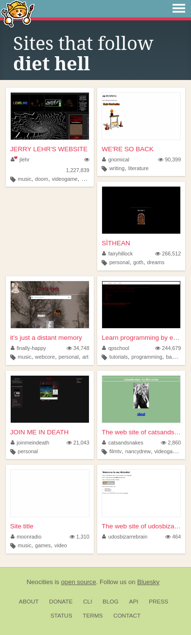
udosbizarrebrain (124, 537)
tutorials (118, 357)
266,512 (168, 253)
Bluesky (148, 582)
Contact (126, 615)
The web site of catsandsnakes (141, 432)
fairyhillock (117, 253)
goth (138, 262)
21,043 (78, 442)
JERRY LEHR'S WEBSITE (49, 149)
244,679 (168, 348)
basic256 (176, 357)
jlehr (20, 159)
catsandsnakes (122, 442)
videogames (168, 451)
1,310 (79, 537)
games (43, 545)
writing (116, 168)
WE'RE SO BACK (128, 149)
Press (158, 601)
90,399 (169, 159)
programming (146, 357)
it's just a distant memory (46, 337)
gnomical (115, 159)
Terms (93, 615)
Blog (111, 601)
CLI (87, 601)
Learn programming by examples (141, 337)
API (134, 601)
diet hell (51, 64)
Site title (22, 526)
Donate (60, 601)
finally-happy (28, 348)
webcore (45, 357)
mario (87, 179)
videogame (65, 179)
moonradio (26, 537)
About (29, 601)
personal (119, 262)
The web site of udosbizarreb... (141, 526)
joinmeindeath (30, 442)
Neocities (40, 582)
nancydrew (138, 451)
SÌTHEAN (116, 243)
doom (41, 179)
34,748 (78, 348)
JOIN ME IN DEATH (39, 432)
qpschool (115, 348)
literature (138, 168)
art (85, 357)
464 (173, 537)
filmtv (115, 451)
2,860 (171, 442)
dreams (155, 262)
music (24, 179)
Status (61, 615)
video (60, 545)
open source (78, 582)
